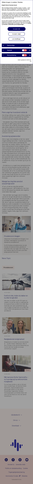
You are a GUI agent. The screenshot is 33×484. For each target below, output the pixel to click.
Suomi (15, 5)
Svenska (11, 5)
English (4, 5)
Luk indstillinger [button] (16, 39)
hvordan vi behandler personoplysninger (13, 24)
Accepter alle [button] (16, 29)
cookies (29, 23)
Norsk (7, 5)
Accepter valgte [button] (16, 34)
